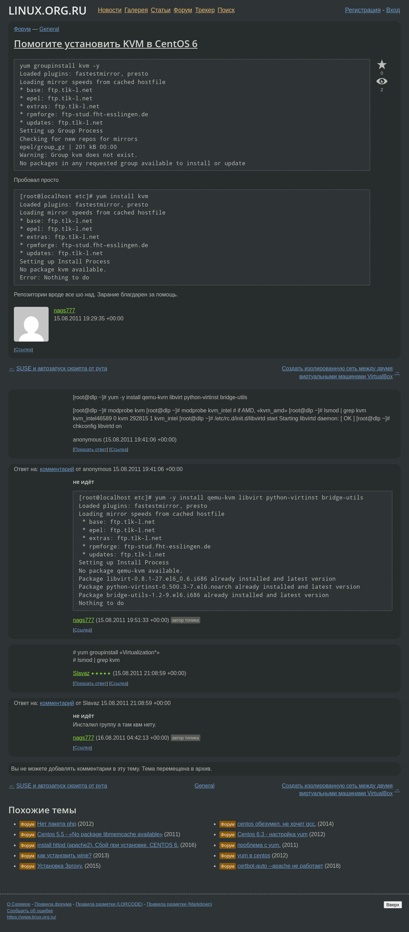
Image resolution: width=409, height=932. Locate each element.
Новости (110, 10)
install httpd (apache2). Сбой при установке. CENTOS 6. (108, 845)
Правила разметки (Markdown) (179, 904)
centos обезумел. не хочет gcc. (276, 824)
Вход (393, 10)
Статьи (160, 10)
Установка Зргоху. (60, 866)
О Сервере (19, 904)
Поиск (226, 10)
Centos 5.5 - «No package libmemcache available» (99, 834)
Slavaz (81, 673)
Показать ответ (90, 449)
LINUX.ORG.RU (47, 10)
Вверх (392, 904)
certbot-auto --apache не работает (280, 866)
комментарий (57, 469)
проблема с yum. (259, 845)
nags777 (64, 310)
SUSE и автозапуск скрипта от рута (61, 368)
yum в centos (253, 855)
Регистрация (363, 10)
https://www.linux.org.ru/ (31, 917)
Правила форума (53, 904)
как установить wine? (64, 855)
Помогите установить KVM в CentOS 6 (106, 43)
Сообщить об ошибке (30, 910)
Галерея (136, 10)
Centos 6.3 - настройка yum (272, 834)
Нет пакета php (56, 824)
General (49, 29)
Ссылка (23, 349)
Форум (183, 10)
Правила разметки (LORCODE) (109, 904)
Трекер (205, 10)
